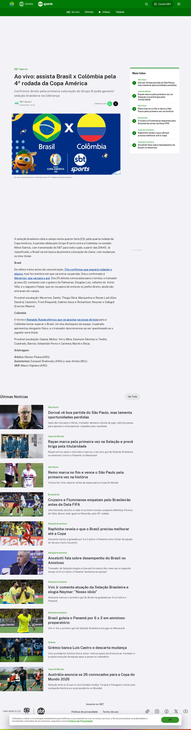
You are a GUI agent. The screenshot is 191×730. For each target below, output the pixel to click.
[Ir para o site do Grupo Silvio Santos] (18, 711)
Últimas (89, 12)
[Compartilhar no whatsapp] (109, 103)
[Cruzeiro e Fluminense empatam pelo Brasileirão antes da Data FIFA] (154, 121)
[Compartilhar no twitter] (115, 103)
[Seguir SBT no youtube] (185, 711)
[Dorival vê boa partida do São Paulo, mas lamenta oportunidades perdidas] (154, 82)
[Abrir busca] (146, 4)
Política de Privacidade (80, 721)
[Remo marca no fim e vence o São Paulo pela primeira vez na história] (154, 108)
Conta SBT (162, 4)
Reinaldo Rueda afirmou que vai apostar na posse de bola (62, 319)
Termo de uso (110, 711)
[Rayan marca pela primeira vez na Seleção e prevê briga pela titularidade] (154, 95)
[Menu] (178, 4)
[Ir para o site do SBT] (41, 711)
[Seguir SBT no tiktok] (147, 711)
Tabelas (119, 12)
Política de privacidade (84, 711)
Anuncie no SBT (95, 704)
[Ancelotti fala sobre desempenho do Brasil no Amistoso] (154, 145)
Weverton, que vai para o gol (32, 278)
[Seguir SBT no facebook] (166, 711)
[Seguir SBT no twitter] (176, 711)
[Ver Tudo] (132, 396)
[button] (70, 417)
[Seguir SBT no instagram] (157, 711)
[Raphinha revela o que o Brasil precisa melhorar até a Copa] (154, 133)
